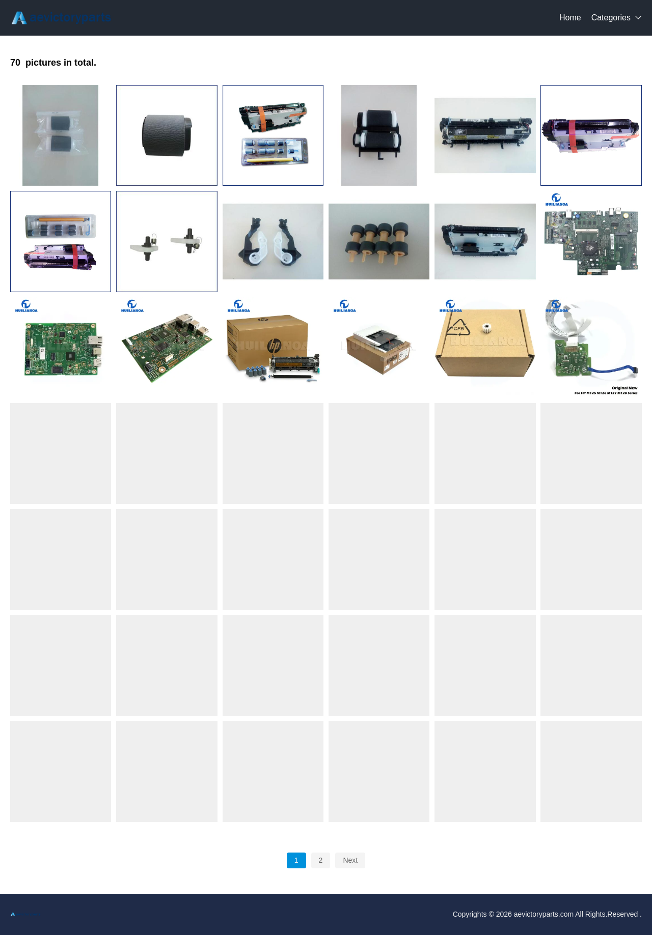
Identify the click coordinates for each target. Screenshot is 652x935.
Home (570, 17)
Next (350, 860)
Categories (611, 17)
